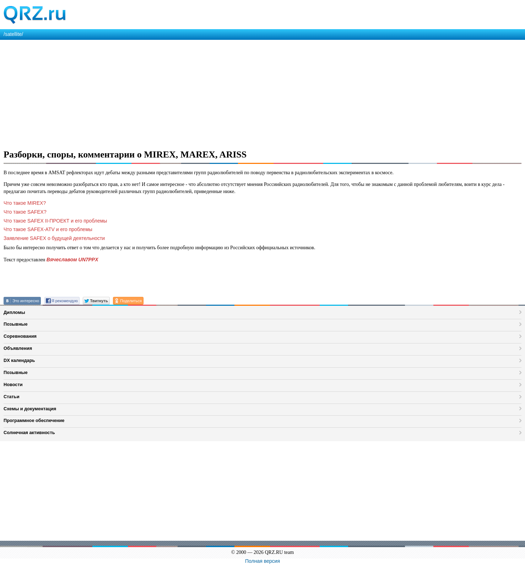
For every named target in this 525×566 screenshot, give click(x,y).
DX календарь (19, 360)
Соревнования (20, 336)
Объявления (18, 348)
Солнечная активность (29, 432)
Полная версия (262, 561)
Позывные (16, 324)
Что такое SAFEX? (25, 212)
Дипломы (14, 312)
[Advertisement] (213, 93)
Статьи (12, 396)
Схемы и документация (30, 408)
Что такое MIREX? (25, 203)
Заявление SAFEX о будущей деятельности (54, 238)
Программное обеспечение (34, 420)
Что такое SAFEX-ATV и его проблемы (48, 229)
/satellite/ (13, 34)
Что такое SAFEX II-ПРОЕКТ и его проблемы (55, 221)
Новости (13, 384)
